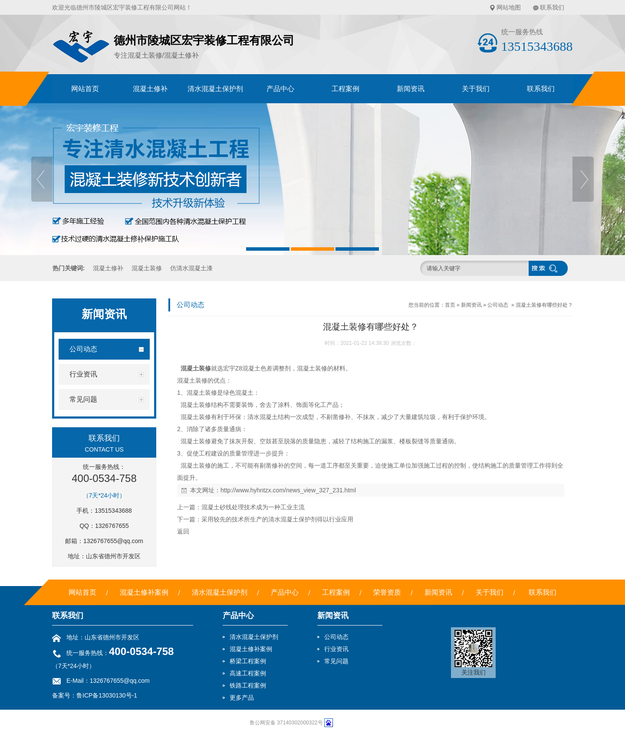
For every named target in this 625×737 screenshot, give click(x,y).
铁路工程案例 (248, 685)
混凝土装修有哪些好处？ (544, 305)
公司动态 (497, 305)
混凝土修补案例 (144, 592)
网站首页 (85, 88)
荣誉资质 (387, 592)
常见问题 (336, 661)
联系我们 (552, 7)
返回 (183, 531)
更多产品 (242, 697)
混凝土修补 (150, 88)
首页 (450, 305)
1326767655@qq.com (113, 540)
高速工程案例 (248, 673)
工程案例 (345, 88)
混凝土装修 (147, 268)
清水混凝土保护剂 (215, 88)
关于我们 (476, 88)
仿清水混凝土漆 (191, 268)
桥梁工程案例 (248, 661)
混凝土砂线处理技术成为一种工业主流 (253, 507)
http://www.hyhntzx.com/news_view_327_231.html (288, 490)
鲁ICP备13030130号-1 (106, 695)
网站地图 (509, 7)
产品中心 (280, 88)
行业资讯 (336, 648)
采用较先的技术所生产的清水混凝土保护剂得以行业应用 (277, 519)
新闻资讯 (410, 88)
